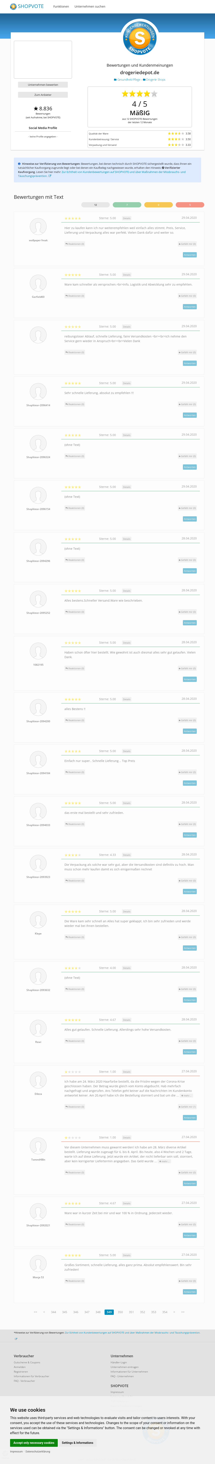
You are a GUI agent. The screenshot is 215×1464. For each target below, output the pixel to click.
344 (53, 1312)
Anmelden (20, 1367)
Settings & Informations (77, 1442)
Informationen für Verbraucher (31, 1376)
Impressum (16, 1451)
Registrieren (21, 1371)
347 (86, 1312)
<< (35, 1312)
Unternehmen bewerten (43, 85)
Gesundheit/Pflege (127, 80)
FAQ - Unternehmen (122, 1376)
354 (164, 1312)
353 (153, 1312)
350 (120, 1312)
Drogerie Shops (154, 80)
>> (183, 1312)
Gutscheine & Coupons (27, 1362)
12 (95, 204)
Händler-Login (119, 1362)
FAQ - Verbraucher (24, 1381)
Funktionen (61, 6)
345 (64, 1312)
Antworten (190, 254)
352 (142, 1312)
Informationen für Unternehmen (129, 1371)
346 (75, 1312)
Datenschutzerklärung (38, 1451)
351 (131, 1312)
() (187, 243)
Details (126, 218)
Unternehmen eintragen (125, 1367)
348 (98, 1312)
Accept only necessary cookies (33, 1442)
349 (109, 1312)
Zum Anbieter (42, 95)
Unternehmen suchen (90, 6)
